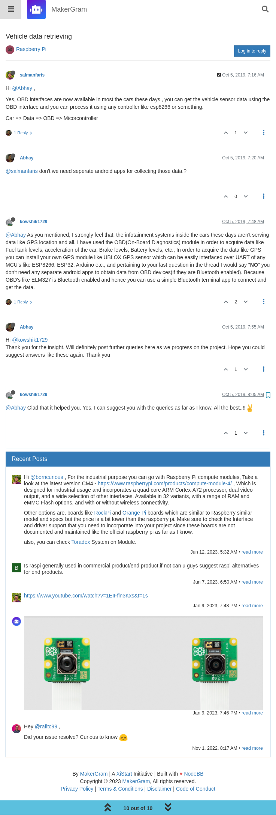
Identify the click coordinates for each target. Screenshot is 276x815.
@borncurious (46, 458)
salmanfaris (32, 56)
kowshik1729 (33, 202)
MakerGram (94, 755)
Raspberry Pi (31, 30)
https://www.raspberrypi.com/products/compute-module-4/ (165, 464)
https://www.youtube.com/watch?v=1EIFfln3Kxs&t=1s (86, 576)
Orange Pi (134, 494)
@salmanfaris (22, 152)
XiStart (124, 755)
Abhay (26, 138)
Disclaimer (159, 770)
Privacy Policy (77, 770)
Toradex (81, 523)
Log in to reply (252, 32)
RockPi (102, 494)
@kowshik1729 (30, 321)
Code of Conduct (195, 770)
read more (252, 533)
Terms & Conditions (120, 770)
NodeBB (193, 755)
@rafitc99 (46, 707)
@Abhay (22, 69)
